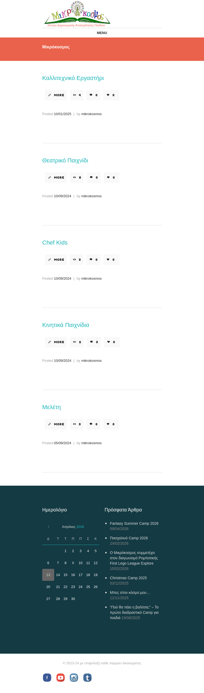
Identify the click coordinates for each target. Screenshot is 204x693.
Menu (102, 33)
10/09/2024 (62, 196)
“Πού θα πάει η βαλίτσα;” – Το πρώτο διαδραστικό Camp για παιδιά (134, 612)
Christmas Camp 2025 (128, 578)
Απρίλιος (73, 527)
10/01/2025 (62, 114)
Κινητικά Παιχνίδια (65, 325)
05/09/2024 (62, 443)
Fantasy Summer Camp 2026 (134, 523)
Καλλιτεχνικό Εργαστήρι (73, 78)
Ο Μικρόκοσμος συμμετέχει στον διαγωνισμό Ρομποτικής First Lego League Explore (134, 558)
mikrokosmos (91, 114)
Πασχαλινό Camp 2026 (129, 538)
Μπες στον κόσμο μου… (130, 592)
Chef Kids (54, 242)
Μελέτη (51, 407)
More (59, 95)
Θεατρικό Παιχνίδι (65, 160)
